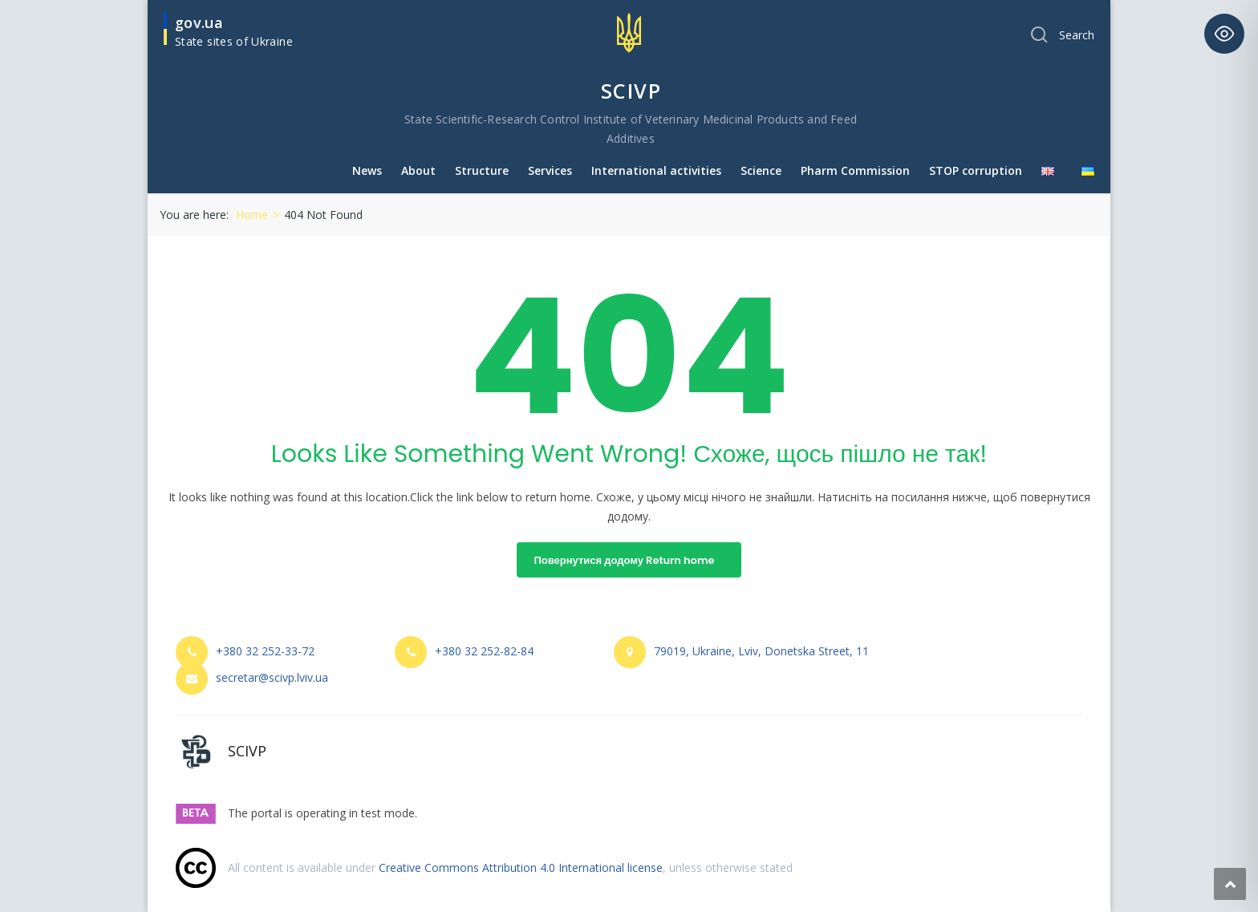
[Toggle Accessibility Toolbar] (1224, 33)
